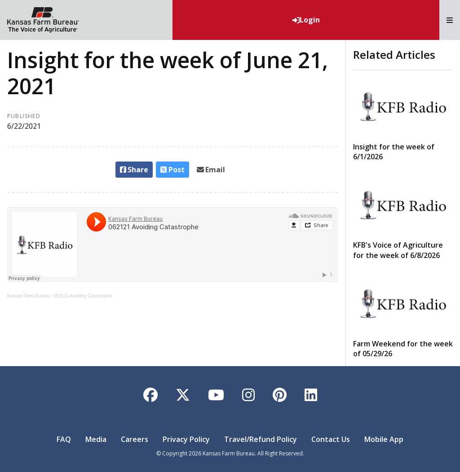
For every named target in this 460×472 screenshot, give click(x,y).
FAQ (64, 439)
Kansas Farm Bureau (28, 295)
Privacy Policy (186, 439)
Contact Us (330, 439)
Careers (134, 439)
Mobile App (383, 439)
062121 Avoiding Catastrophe (82, 295)
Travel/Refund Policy (260, 439)
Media (95, 439)
